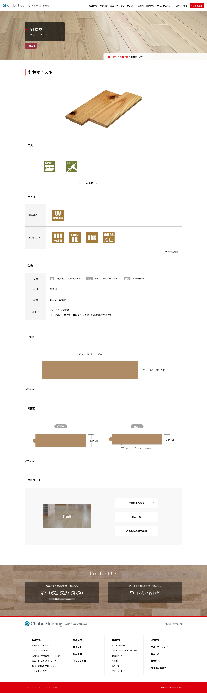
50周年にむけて (158, 668)
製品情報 (93, 5)
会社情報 (116, 639)
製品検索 (199, 5)
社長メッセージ (118, 645)
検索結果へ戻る (136, 502)
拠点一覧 (115, 666)
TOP (115, 56)
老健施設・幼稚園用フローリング (46, 655)
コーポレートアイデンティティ (124, 650)
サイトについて (51, 687)
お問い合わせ (181, 5)
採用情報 (150, 5)
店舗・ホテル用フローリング (44, 660)
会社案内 (140, 5)
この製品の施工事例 (136, 531)
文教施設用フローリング (42, 645)
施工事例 (114, 5)
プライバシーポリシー (33, 687)
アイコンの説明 (86, 183)
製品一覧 (136, 517)
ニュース (155, 653)
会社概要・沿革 (118, 655)
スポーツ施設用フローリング (44, 666)
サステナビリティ (165, 5)
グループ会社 (117, 671)
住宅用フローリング (40, 650)
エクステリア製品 (39, 671)
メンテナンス (127, 5)
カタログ (104, 5)
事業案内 (115, 660)
